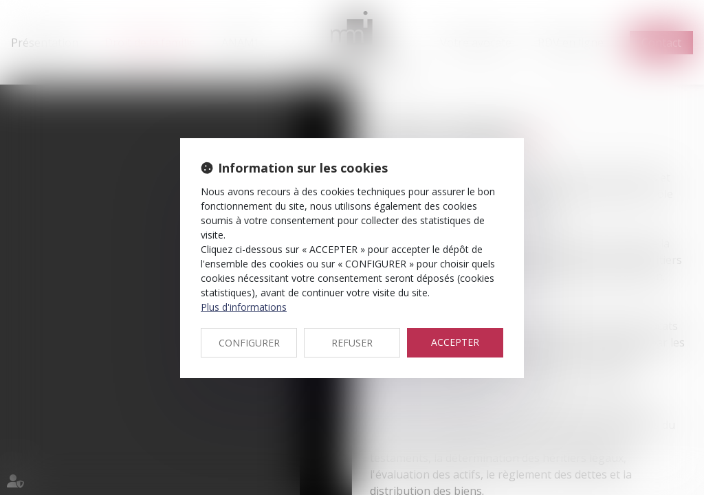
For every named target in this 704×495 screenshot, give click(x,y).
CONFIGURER (249, 342)
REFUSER (352, 342)
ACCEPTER (455, 342)
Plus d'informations (244, 307)
